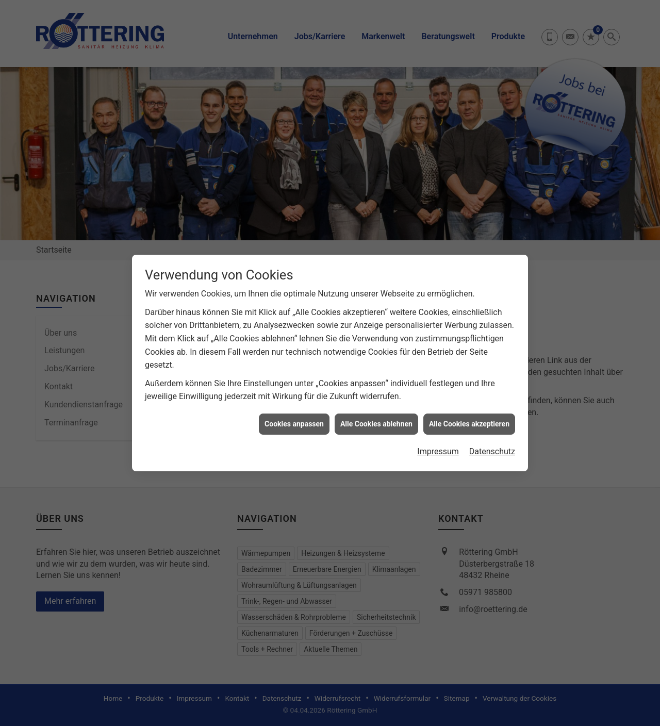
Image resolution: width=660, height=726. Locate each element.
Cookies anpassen (294, 414)
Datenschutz (492, 442)
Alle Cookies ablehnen (376, 414)
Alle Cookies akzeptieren (469, 414)
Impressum (438, 442)
